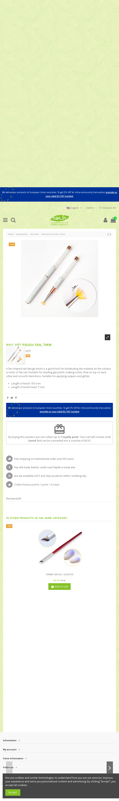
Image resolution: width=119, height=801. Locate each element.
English (74, 207)
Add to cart (59, 586)
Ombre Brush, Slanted (60, 574)
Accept (13, 792)
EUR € (90, 207)
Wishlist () (107, 207)
